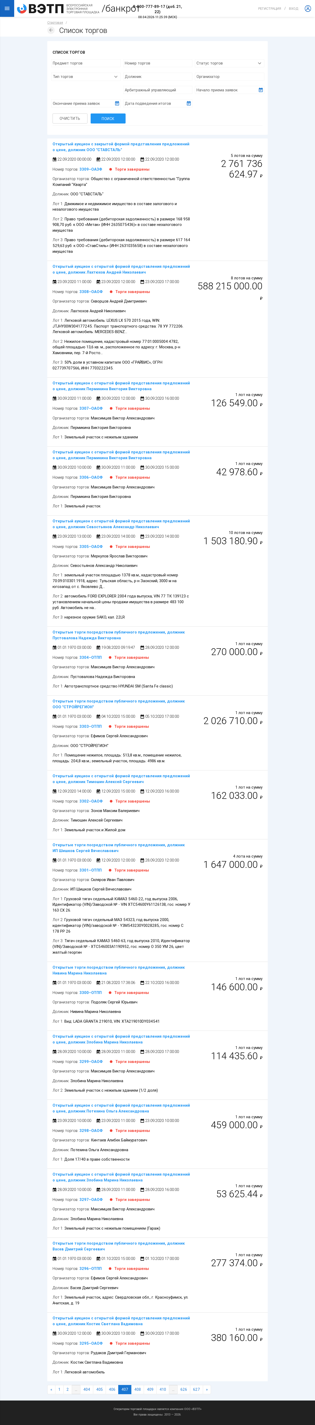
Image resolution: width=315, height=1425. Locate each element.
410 (163, 1389)
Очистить (70, 118)
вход (293, 8)
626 (184, 1389)
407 (125, 1389)
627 (196, 1389)
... (76, 1389)
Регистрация (269, 8)
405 (99, 1389)
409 (150, 1389)
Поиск (108, 118)
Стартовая (55, 22)
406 (112, 1389)
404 (86, 1389)
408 (138, 1389)
